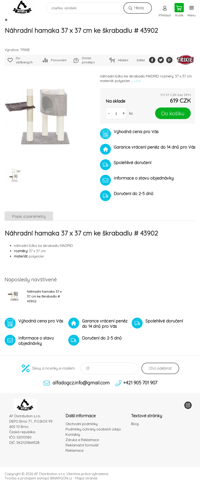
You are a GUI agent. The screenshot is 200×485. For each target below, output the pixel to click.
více (137, 81)
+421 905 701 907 (140, 383)
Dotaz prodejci (88, 60)
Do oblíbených (24, 60)
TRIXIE (25, 50)
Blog (135, 424)
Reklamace (75, 450)
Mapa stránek (86, 478)
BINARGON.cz (61, 478)
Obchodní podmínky (82, 424)
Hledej (139, 8)
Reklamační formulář (82, 445)
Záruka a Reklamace (82, 440)
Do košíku (172, 113)
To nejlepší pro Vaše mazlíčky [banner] (25, 7)
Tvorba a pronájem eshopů (27, 478)
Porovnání (58, 60)
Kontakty (73, 434)
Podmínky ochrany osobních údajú (93, 429)
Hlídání (123, 60)
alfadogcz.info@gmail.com (81, 383)
